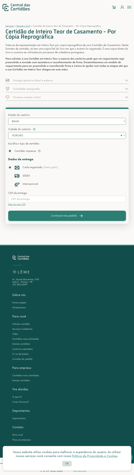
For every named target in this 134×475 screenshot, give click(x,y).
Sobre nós (18, 295)
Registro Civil (23, 26)
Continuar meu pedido (67, 216)
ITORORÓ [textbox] (17, 135)
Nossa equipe (19, 302)
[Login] (122, 7)
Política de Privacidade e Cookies (94, 456)
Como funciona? (20, 402)
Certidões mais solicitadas (25, 339)
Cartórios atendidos (22, 349)
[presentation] (67, 199)
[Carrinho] (114, 7)
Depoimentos (21, 411)
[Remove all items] (120, 135)
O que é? (17, 397)
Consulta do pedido (22, 359)
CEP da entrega (17, 193)
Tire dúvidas (20, 389)
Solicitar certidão (21, 324)
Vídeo (15, 334)
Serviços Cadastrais (22, 329)
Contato (17, 427)
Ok (67, 463)
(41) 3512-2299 (19, 284)
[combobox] (67, 121)
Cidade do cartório (22, 129)
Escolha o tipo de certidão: (24, 143)
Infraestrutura (19, 307)
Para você (19, 316)
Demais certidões (21, 344)
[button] (67, 80)
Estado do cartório (19, 115)
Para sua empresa (21, 440)
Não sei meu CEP (17, 204)
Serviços (9, 26)
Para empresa (21, 368)
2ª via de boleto (20, 354)
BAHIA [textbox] (15, 121)
